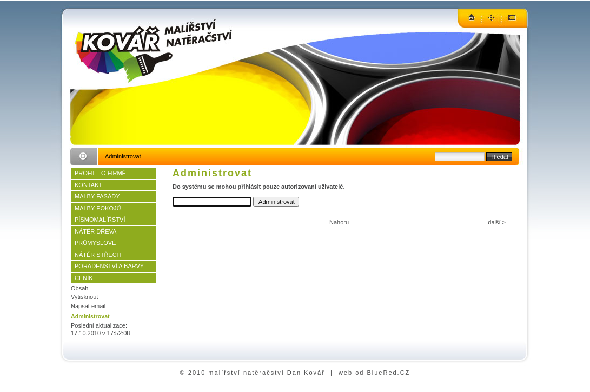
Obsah (79, 288)
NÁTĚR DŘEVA (95, 231)
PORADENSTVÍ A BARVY (109, 266)
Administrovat (90, 316)
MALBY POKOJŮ (98, 208)
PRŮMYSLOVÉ (95, 243)
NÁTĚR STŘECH (98, 254)
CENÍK (84, 278)
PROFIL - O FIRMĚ (100, 173)
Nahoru (339, 222)
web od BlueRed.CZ (374, 372)
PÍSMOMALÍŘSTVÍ (100, 219)
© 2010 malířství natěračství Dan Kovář (252, 372)
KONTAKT (88, 185)
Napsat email (88, 306)
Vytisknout (84, 297)
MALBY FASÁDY (97, 196)
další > (497, 222)
